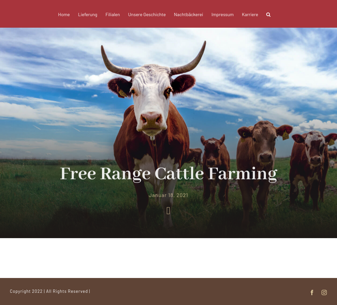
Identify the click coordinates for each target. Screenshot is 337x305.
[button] (268, 14)
